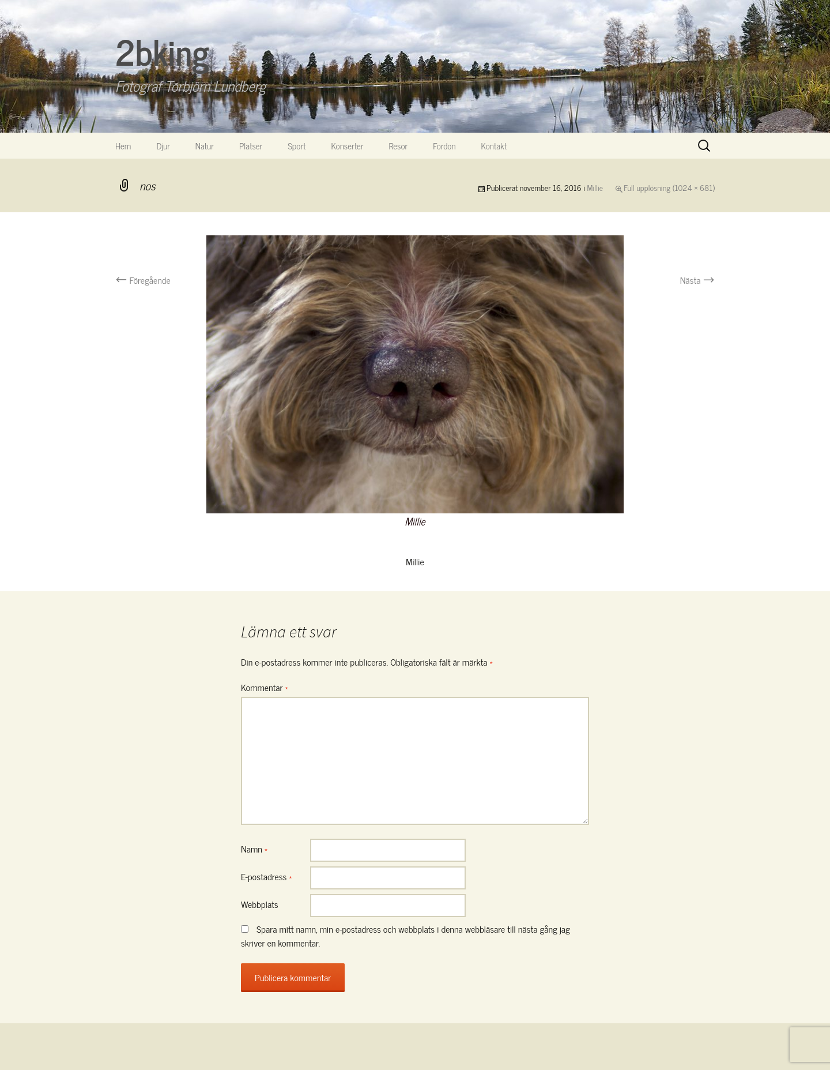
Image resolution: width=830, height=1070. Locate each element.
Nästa (697, 279)
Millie (595, 187)
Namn (254, 848)
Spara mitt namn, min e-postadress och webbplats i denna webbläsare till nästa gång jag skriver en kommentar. (405, 935)
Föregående (143, 279)
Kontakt (494, 145)
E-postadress (266, 876)
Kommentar (264, 686)
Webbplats (259, 903)
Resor (398, 145)
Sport (296, 145)
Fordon (444, 145)
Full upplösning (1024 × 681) (669, 187)
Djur (162, 145)
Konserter (347, 145)
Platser (250, 145)
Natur (204, 145)
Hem (123, 145)
